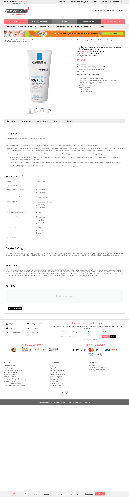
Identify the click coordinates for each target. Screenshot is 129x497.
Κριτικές (71, 121)
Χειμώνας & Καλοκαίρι (40, 22)
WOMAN (105, 336)
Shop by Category (16, 22)
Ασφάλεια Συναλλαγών (11, 377)
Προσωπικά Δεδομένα (57, 370)
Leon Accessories (113, 22)
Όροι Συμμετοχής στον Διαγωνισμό (14, 386)
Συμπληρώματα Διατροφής (27, 26)
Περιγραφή (11, 121)
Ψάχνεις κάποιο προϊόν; (57, 374)
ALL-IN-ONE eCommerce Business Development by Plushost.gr (72, 402)
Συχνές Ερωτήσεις (56, 372)
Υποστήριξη (11, 328)
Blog (51, 366)
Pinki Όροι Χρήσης (9, 368)
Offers (64, 22)
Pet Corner (100, 26)
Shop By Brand (88, 22)
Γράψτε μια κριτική (97, 53)
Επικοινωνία (32, 333)
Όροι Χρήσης (54, 368)
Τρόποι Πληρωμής (9, 374)
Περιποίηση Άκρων (58, 26)
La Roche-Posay (84, 51)
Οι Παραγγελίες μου (13, 333)
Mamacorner (44, 26)
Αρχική (9, 324)
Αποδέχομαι (100, 494)
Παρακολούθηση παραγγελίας (79, 2)
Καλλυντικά (11, 26)
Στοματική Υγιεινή (72, 26)
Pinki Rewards (32, 328)
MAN (112, 336)
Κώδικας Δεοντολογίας (57, 383)
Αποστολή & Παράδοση (11, 372)
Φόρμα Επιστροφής (10, 381)
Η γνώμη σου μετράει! (56, 377)
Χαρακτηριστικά (26, 121)
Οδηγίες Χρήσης (43, 121)
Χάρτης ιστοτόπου (56, 379)
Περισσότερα (89, 494)
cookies (46, 494)
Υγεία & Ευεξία (86, 26)
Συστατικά (57, 121)
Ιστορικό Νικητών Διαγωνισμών (14, 383)
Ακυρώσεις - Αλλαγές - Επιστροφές (15, 379)
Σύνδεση (95, 2)
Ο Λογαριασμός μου (34, 324)
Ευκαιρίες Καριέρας (56, 386)
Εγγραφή (104, 2)
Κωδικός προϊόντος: (83, 56)
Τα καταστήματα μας (56, 388)
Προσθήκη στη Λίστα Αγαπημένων (89, 75)
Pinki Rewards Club (9, 366)
